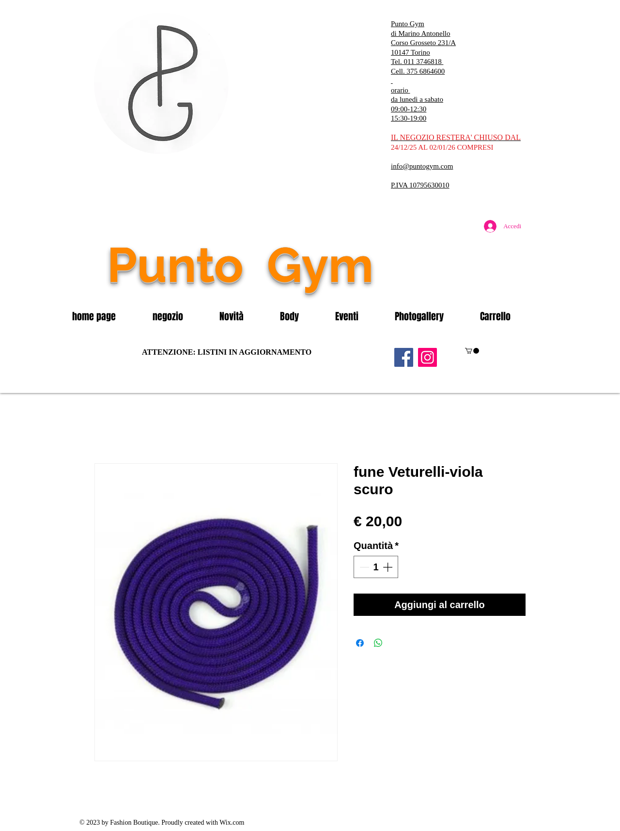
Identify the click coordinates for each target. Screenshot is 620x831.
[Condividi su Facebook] (360, 643)
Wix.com (231, 822)
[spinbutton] (376, 567)
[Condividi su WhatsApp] (378, 643)
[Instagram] (427, 357)
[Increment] (388, 567)
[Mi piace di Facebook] (467, 285)
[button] (178, 316)
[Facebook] (403, 357)
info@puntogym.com (422, 166)
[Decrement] (363, 567)
